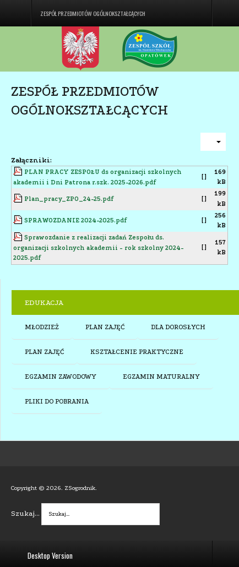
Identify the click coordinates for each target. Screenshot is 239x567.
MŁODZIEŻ (42, 327)
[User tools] (213, 142)
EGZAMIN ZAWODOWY (60, 376)
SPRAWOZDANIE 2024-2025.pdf (75, 220)
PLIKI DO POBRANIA (57, 401)
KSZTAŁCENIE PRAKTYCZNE (136, 352)
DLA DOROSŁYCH (178, 327)
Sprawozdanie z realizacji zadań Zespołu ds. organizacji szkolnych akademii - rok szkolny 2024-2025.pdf (98, 247)
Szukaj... (25, 513)
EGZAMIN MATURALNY (161, 376)
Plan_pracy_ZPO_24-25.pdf (69, 199)
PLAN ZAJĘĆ (104, 327)
